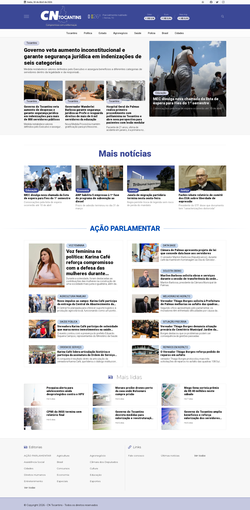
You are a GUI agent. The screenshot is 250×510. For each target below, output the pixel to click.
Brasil (165, 33)
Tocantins (71, 33)
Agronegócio (120, 33)
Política (88, 33)
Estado (103, 33)
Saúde (137, 33)
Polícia (151, 33)
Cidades (179, 33)
